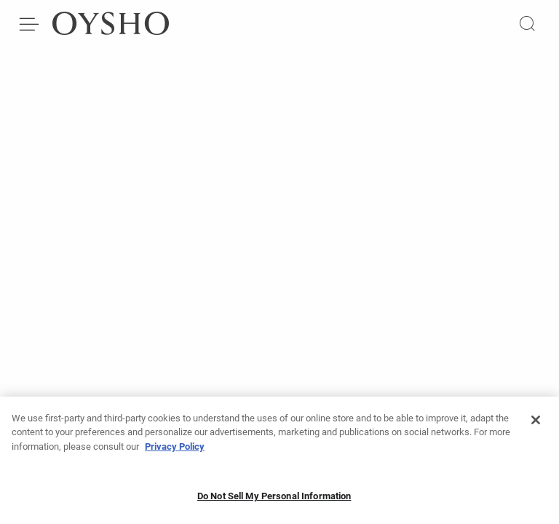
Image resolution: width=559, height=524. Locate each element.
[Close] (536, 424)
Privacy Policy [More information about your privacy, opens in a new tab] (175, 450)
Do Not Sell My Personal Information (274, 500)
